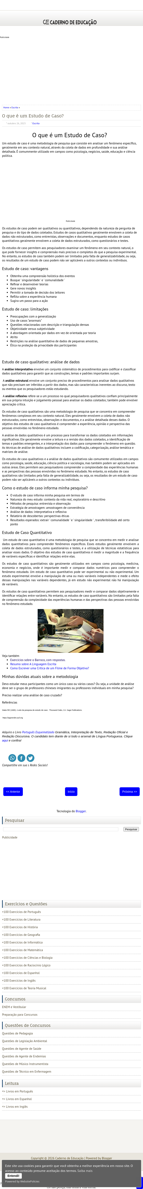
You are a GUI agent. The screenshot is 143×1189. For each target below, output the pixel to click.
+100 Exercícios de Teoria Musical (24, 988)
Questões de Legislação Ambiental (24, 1041)
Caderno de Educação (69, 1158)
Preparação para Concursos (19, 1015)
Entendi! (14, 1175)
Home (6, 107)
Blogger (81, 811)
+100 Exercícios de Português (21, 912)
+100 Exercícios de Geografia (21, 935)
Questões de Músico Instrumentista (25, 1064)
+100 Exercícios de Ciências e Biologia (27, 958)
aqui (5, 740)
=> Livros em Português (17, 1091)
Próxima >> (129, 791)
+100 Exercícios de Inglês (19, 980)
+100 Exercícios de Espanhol (21, 973)
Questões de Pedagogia (17, 1033)
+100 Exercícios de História (20, 927)
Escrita (15, 107)
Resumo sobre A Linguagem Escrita (33, 664)
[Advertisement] (71, 71)
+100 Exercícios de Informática (22, 942)
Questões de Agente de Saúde (21, 1049)
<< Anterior (13, 791)
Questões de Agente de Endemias (24, 1056)
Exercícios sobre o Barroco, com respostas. (37, 660)
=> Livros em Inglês (15, 1107)
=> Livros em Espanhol (17, 1099)
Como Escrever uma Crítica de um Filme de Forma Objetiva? (49, 668)
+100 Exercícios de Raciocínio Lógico (26, 965)
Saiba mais (85, 1171)
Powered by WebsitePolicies (22, 1181)
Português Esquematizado (38, 732)
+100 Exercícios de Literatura (21, 919)
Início (71, 791)
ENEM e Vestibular (14, 1007)
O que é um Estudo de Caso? (33, 116)
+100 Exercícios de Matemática (22, 950)
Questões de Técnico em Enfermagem (26, 1071)
